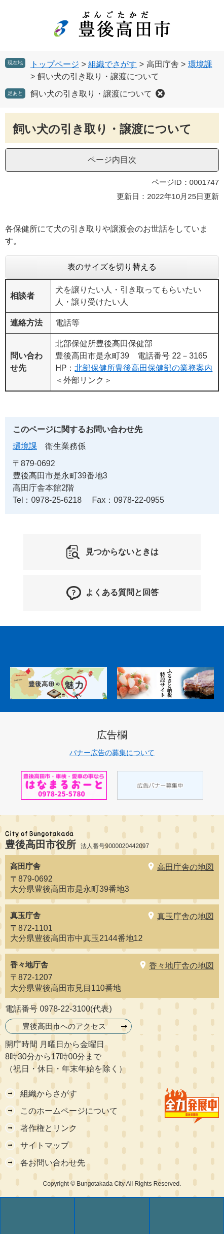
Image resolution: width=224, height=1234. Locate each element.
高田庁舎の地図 (185, 867)
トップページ (54, 64)
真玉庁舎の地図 (185, 916)
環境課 (200, 64)
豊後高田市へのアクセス (64, 1026)
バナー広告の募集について (112, 753)
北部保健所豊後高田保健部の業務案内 (143, 368)
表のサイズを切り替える (112, 267)
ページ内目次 (112, 159)
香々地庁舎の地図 (181, 965)
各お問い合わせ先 (52, 1162)
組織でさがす (112, 64)
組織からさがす (48, 1093)
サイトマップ (44, 1145)
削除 (160, 93)
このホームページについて (69, 1111)
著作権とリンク (48, 1128)
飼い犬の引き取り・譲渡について (91, 93)
